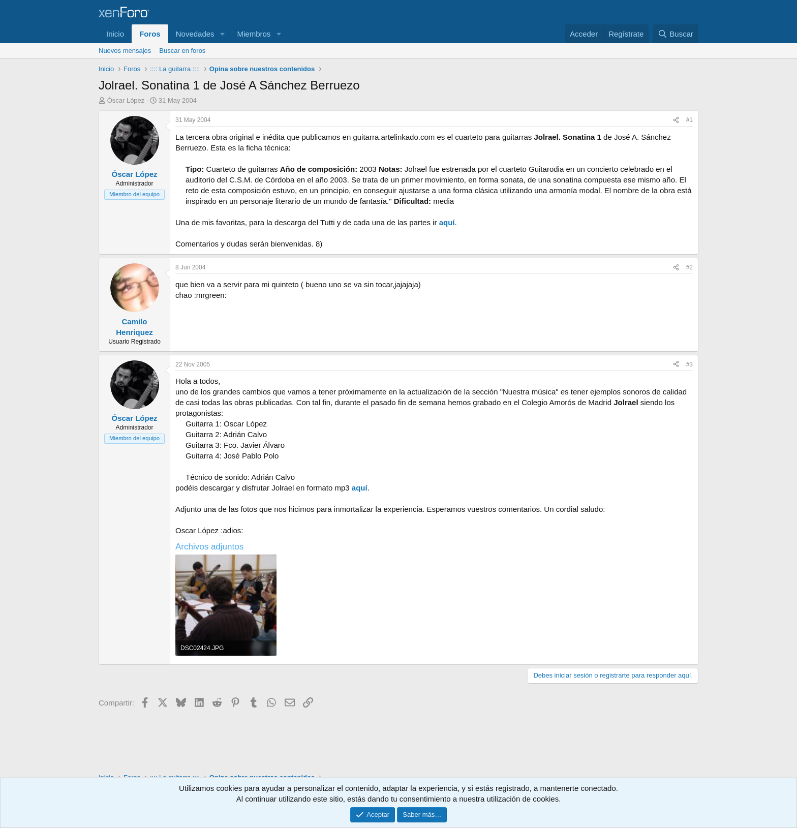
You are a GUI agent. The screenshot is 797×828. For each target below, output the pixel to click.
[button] (222, 33)
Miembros (253, 33)
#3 (689, 364)
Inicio (115, 33)
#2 (689, 267)
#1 (689, 120)
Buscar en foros (182, 50)
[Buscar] (675, 33)
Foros (150, 33)
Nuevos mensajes (125, 50)
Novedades (195, 33)
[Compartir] (676, 120)
